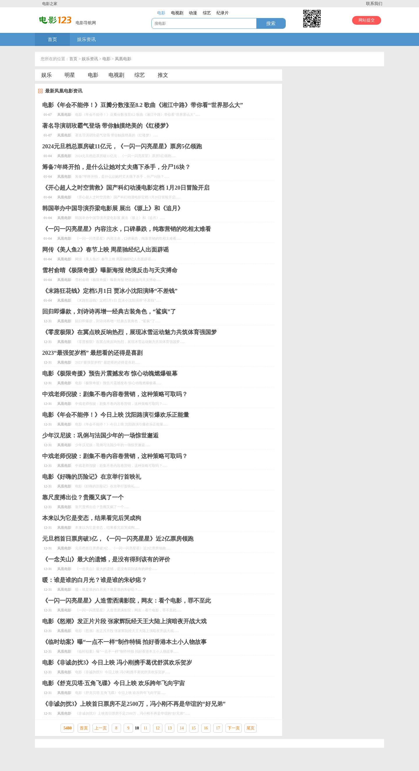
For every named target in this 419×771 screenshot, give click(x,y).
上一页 (101, 728)
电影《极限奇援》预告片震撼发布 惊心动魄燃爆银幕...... (118, 383)
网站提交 (366, 20)
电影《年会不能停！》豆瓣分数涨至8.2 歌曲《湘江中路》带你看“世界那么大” (142, 105)
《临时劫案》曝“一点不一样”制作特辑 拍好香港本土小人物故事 (124, 642)
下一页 (234, 728)
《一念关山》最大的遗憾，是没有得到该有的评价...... (116, 569)
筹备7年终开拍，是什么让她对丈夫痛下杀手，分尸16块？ (116, 167)
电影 (106, 59)
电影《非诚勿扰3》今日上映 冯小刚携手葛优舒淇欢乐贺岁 (117, 662)
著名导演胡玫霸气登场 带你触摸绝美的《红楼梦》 (107, 125)
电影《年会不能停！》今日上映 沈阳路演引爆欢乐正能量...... (121, 424)
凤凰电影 (123, 59)
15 (194, 728)
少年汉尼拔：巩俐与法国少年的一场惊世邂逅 (100, 435)
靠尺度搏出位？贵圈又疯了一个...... (102, 507)
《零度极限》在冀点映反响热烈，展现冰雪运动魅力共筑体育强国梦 (129, 332)
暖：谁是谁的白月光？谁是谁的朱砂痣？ (94, 580)
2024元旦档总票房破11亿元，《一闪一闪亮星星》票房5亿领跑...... (125, 156)
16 (206, 728)
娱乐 (46, 75)
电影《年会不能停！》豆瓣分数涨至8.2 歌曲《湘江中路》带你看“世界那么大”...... (137, 115)
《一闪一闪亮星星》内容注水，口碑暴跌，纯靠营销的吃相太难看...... (128, 238)
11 (145, 728)
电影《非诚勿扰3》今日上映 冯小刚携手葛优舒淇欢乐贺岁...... (122, 672)
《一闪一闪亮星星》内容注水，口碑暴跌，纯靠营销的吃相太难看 (126, 229)
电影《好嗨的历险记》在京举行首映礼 (91, 476)
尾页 (250, 728)
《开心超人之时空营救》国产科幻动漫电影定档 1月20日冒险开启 (126, 187)
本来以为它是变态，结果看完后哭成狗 (91, 518)
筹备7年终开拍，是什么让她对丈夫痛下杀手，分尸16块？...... (122, 177)
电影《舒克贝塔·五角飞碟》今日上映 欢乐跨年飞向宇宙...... (120, 693)
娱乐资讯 (86, 39)
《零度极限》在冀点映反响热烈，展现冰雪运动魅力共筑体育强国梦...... (130, 342)
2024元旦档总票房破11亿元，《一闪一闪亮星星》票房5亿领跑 (122, 146)
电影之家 (49, 3)
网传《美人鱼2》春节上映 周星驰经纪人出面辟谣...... (115, 259)
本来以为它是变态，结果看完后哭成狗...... (107, 528)
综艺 (139, 75)
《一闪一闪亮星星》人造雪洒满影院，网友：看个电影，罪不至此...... (128, 610)
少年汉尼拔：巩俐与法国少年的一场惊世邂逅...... (112, 445)
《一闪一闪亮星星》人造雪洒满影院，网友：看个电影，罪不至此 (126, 600)
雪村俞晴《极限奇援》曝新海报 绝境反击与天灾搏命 (109, 270)
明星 (70, 75)
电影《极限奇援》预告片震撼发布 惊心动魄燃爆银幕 (109, 373)
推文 (163, 75)
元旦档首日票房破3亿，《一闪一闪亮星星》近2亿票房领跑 (117, 538)
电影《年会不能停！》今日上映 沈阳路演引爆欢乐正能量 (115, 415)
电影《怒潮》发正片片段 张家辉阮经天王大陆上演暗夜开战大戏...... (127, 631)
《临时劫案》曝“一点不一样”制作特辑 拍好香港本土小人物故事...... (127, 651)
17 (218, 728)
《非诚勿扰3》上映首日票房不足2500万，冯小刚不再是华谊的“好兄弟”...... (132, 713)
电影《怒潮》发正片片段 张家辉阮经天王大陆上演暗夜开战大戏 (124, 621)
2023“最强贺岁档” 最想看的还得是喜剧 (92, 353)
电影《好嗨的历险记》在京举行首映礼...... (107, 486)
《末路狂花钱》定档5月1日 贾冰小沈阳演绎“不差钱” (109, 291)
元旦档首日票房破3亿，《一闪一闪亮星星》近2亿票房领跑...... (123, 548)
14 (182, 728)
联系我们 (374, 3)
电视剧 (116, 75)
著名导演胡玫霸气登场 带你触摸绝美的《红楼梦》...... (116, 135)
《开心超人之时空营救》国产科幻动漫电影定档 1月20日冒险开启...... (128, 197)
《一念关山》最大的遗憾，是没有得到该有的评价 (106, 559)
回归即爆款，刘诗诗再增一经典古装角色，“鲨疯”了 (109, 311)
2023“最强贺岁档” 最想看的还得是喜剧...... (107, 362)
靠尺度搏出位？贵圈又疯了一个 (83, 497)
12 (158, 728)
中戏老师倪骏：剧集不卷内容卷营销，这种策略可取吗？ (115, 394)
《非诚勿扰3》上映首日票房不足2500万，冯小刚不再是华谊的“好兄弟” (134, 704)
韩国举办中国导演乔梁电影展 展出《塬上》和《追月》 (112, 208)
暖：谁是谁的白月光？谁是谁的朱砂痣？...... (109, 589)
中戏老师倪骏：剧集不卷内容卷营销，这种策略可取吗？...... (121, 404)
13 (170, 728)
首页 (52, 39)
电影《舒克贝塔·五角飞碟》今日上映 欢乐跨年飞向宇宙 (113, 683)
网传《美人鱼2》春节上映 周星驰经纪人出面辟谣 (105, 249)
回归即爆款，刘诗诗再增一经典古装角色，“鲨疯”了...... (117, 321)
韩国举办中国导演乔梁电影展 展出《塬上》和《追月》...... (120, 218)
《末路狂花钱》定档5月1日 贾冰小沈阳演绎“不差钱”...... (118, 300)
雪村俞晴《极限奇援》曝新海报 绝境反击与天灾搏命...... (118, 280)
